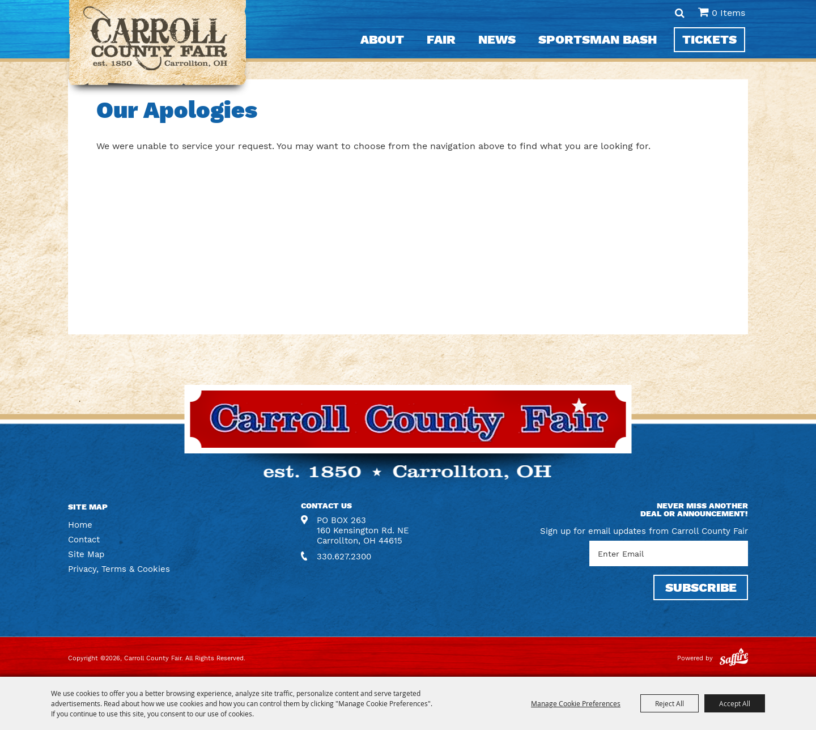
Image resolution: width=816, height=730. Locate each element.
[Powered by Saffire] (734, 658)
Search (680, 13)
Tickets (709, 39)
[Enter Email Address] (668, 553)
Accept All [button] (734, 703)
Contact (84, 539)
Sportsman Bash (597, 39)
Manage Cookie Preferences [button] (575, 703)
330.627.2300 (344, 556)
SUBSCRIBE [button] (701, 587)
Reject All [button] (669, 703)
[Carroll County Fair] (157, 48)
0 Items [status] (728, 12)
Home (80, 525)
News (497, 39)
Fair (441, 39)
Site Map (86, 554)
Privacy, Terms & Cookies (119, 569)
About (382, 39)
